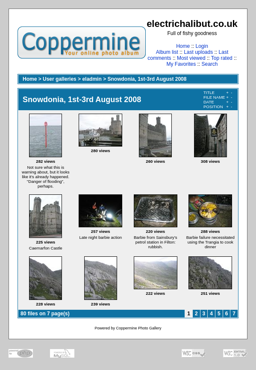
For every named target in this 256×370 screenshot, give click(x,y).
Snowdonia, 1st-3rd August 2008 (146, 79)
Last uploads (198, 52)
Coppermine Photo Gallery (138, 328)
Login (201, 46)
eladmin (91, 79)
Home (183, 46)
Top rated (221, 58)
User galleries (60, 79)
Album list (167, 52)
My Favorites (181, 64)
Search (210, 64)
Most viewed (191, 58)
